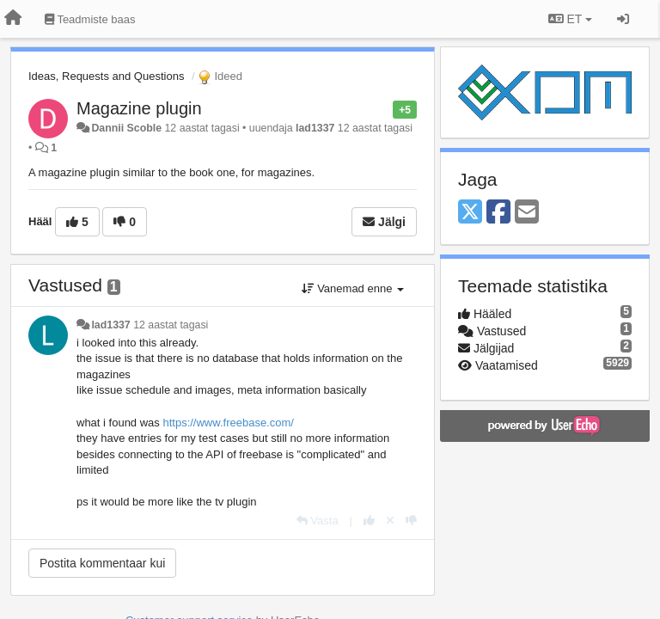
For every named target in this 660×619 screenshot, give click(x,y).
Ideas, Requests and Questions (106, 76)
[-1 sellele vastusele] (411, 520)
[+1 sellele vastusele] (369, 520)
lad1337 (315, 128)
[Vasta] (317, 520)
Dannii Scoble (126, 128)
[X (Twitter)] (470, 213)
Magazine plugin (139, 108)
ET (570, 19)
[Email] (527, 213)
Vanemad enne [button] (353, 288)
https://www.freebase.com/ (227, 422)
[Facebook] (498, 213)
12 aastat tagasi (170, 325)
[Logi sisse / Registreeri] (623, 19)
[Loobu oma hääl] (390, 520)
